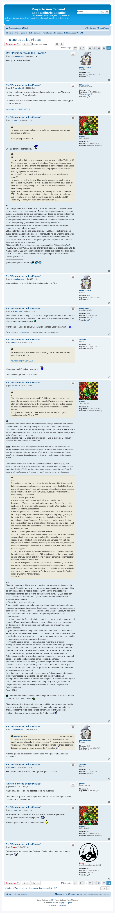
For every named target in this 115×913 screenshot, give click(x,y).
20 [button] (90, 47)
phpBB (51, 900)
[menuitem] (25, 28)
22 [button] (99, 47)
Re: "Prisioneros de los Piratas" (26, 53)
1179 (88, 345)
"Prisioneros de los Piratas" (23, 39)
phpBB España (66, 903)
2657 (88, 142)
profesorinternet (85, 67)
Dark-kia (82, 136)
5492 (88, 868)
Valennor (82, 339)
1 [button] (83, 47)
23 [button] (104, 47)
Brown (81, 863)
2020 (88, 90)
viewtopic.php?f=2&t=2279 (18, 109)
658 (88, 789)
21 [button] (94, 47)
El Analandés (84, 85)
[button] (75, 48)
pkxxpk (82, 784)
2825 (88, 72)
